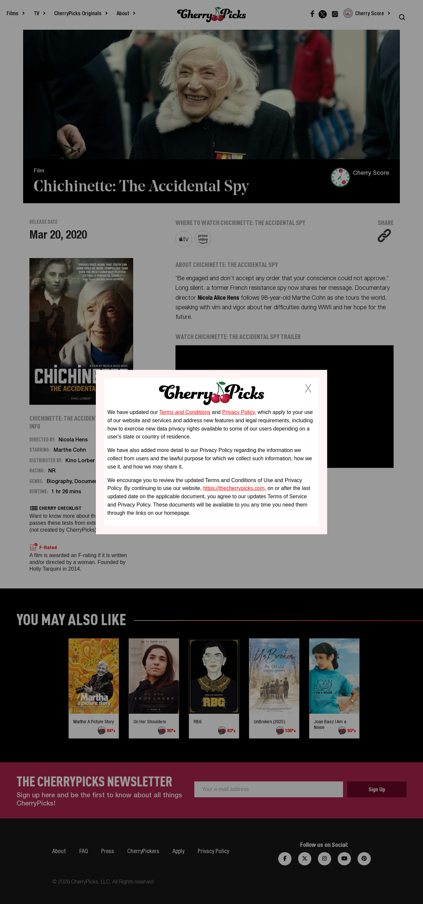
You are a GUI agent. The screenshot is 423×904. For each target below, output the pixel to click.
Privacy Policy (238, 412)
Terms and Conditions (185, 412)
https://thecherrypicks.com (234, 488)
